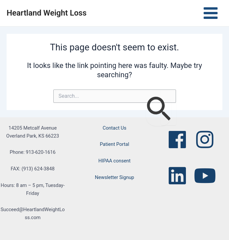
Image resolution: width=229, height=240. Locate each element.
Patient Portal (114, 144)
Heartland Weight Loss (46, 13)
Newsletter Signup (114, 177)
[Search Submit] (158, 109)
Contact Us (115, 128)
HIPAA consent (114, 161)
